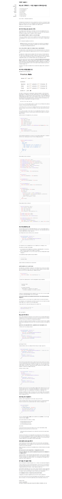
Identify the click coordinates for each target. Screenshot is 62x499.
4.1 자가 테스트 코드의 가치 (24, 8)
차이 (46, 494)
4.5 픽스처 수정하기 (23, 13)
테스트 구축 (34, 494)
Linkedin (15, 11)
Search (15, 8)
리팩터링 (37, 494)
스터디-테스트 (25, 493)
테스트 (22, 494)
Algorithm (14, 16)
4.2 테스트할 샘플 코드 (23, 9)
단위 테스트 (25, 494)
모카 (44, 494)
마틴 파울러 (41, 494)
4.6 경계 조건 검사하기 (23, 14)
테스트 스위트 (29, 494)
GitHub (15, 12)
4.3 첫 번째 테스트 (22, 11)
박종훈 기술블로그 (23, 2)
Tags (15, 7)
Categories (14, 6)
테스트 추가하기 (22, 12)
